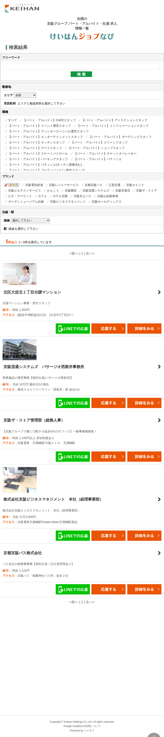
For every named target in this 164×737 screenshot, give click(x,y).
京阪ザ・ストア (146, 190)
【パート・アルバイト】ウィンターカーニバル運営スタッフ (48, 131)
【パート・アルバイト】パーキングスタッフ (38, 159)
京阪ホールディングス (107, 201)
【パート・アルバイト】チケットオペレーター (105, 153)
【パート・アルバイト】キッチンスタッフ (36, 142)
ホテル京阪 (60, 196)
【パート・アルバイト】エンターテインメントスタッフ (45, 137)
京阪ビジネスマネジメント (68, 201)
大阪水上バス (82, 196)
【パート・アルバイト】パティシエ (98, 159)
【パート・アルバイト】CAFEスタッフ (49, 120)
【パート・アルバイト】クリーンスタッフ (99, 142)
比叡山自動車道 (107, 196)
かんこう (53, 190)
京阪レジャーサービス (64, 185)
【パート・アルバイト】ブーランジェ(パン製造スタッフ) (46, 170)
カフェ (42, 196)
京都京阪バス (93, 185)
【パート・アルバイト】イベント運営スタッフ (39, 125)
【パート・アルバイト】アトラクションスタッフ (114, 120)
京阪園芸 (71, 190)
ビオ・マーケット (20, 196)
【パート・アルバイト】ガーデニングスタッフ (120, 137)
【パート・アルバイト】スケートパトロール (38, 153)
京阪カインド (135, 185)
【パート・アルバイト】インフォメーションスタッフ (113, 125)
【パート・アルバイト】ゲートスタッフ (35, 148)
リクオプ (89, 730)
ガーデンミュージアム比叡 (26, 201)
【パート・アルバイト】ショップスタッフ (96, 148)
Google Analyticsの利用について (81, 726)
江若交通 (114, 185)
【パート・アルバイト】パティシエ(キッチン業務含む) (45, 164)
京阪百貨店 (122, 190)
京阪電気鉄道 (34, 185)
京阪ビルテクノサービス (24, 190)
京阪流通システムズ (95, 190)
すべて (12, 120)
